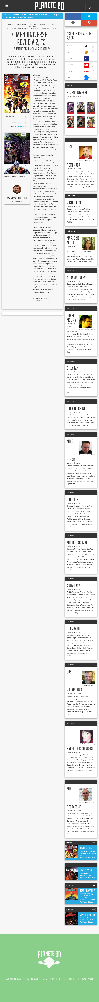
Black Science (78, 176)
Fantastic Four (85, 706)
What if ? (92, 339)
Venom (85, 339)
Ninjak (88, 709)
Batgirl (75, 557)
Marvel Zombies (79, 610)
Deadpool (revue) (83, 212)
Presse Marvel (31, 26)
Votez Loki (73, 762)
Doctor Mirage (87, 284)
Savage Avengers (73, 826)
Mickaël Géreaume (19, 198)
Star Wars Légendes (81, 554)
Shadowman (71, 287)
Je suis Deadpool (84, 209)
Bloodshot (79, 287)
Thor (68, 380)
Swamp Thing (77, 559)
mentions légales (85, 978)
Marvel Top (87, 297)
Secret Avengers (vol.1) (82, 187)
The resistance (81, 821)
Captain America (84, 651)
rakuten (78, 71)
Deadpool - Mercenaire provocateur (78, 214)
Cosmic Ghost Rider (74, 770)
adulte (20, 28)
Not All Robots (87, 816)
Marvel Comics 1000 (87, 826)
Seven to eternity (72, 179)
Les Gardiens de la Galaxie (82, 511)
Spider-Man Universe (78, 476)
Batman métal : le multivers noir (83, 643)
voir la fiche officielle (39, 299)
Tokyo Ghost (89, 182)
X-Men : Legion (85, 342)
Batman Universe (80, 565)
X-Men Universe (77, 93)
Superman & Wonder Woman (76, 549)
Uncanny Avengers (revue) (80, 385)
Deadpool (70, 506)
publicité (56, 978)
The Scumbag (88, 176)
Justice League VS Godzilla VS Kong (72, 331)
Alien (90, 506)
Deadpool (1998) (84, 516)
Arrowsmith (71, 696)
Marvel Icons (84, 423)
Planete (49, 6)
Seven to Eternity (72, 184)
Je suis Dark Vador (73, 829)
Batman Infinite (81, 337)
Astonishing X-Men (85, 262)
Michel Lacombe (77, 543)
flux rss (45, 978)
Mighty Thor (75, 347)
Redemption (71, 818)
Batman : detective (80, 289)
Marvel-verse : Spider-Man (75, 509)
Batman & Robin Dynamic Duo (82, 334)
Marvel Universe (77, 297)
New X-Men (75, 382)
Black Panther (87, 473)
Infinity (87, 294)
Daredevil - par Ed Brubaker (76, 653)
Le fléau (69, 468)
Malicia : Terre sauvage (74, 755)
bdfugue (78, 65)
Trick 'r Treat (75, 706)
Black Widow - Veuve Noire (85, 259)
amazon (78, 46)
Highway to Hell (72, 212)
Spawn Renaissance (82, 696)
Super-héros (51, 28)
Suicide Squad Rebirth (74, 648)
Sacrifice (69, 174)
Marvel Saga (71, 259)
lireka (78, 77)
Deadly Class (79, 182)
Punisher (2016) (72, 519)
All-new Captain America (81, 174)
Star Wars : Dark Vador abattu (82, 824)
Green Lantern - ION (78, 425)
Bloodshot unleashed (74, 284)
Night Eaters (71, 251)
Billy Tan (73, 368)
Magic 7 (82, 712)
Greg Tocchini (76, 409)
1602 (87, 425)
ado (15, 28)
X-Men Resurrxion (73, 342)
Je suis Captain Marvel (86, 184)
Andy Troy (73, 586)
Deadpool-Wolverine (81, 506)
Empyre (89, 762)
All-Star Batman (85, 645)
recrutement (69, 978)
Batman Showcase (73, 423)
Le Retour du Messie (83, 595)
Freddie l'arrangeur (73, 466)
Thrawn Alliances (84, 757)
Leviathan (78, 473)
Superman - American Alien (76, 709)
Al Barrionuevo (77, 278)
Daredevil (70, 765)
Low (78, 415)
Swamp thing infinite (79, 468)
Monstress (70, 254)
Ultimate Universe (72, 387)
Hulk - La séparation (73, 374)
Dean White (74, 629)
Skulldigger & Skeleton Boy (85, 818)
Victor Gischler (77, 203)
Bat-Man (83, 466)
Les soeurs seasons (82, 171)
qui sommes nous (13, 978)
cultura (78, 58)
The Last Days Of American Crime (78, 417)
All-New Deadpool (84, 519)
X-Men (82, 380)
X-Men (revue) (87, 256)
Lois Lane (90, 466)
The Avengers (81, 299)
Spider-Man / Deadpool (82, 514)
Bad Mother (71, 821)
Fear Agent (70, 171)
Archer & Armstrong (77, 294)
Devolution (70, 187)
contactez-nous (31, 978)
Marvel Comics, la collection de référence (80, 377)
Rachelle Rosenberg (80, 749)
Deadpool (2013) (72, 209)
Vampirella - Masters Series (76, 608)
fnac (78, 52)
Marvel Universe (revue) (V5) (80, 831)
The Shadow (83, 217)
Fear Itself (87, 219)
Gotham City (71, 337)
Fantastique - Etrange (39, 28)
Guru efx (72, 500)
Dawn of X (70, 514)
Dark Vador (82, 762)
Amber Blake (79, 478)
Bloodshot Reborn (73, 712)
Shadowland (75, 380)
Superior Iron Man (73, 522)
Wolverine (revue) (72, 262)
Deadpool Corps (72, 217)
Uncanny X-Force (86, 374)
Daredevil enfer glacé (74, 635)
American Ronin (83, 638)
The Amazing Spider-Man (75, 813)
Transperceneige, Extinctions (76, 699)
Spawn (76, 600)
